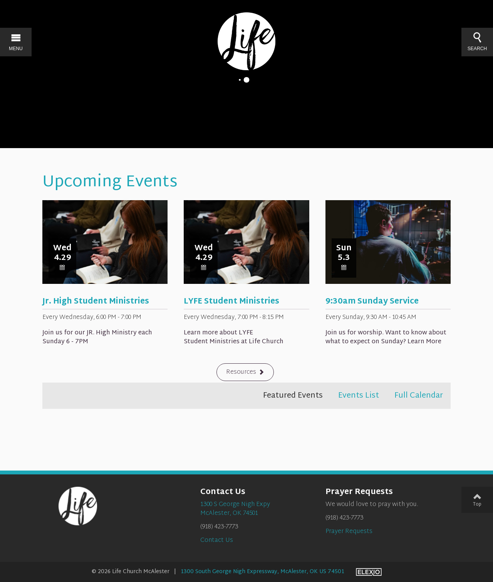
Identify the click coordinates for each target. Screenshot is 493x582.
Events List (358, 396)
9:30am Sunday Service (372, 302)
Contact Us (216, 540)
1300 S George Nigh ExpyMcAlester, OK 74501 (235, 509)
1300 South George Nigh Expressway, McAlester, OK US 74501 (262, 572)
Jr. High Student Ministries (95, 302)
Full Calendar (418, 396)
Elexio (368, 572)
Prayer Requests (348, 531)
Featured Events (293, 396)
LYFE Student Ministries (231, 302)
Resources (241, 372)
